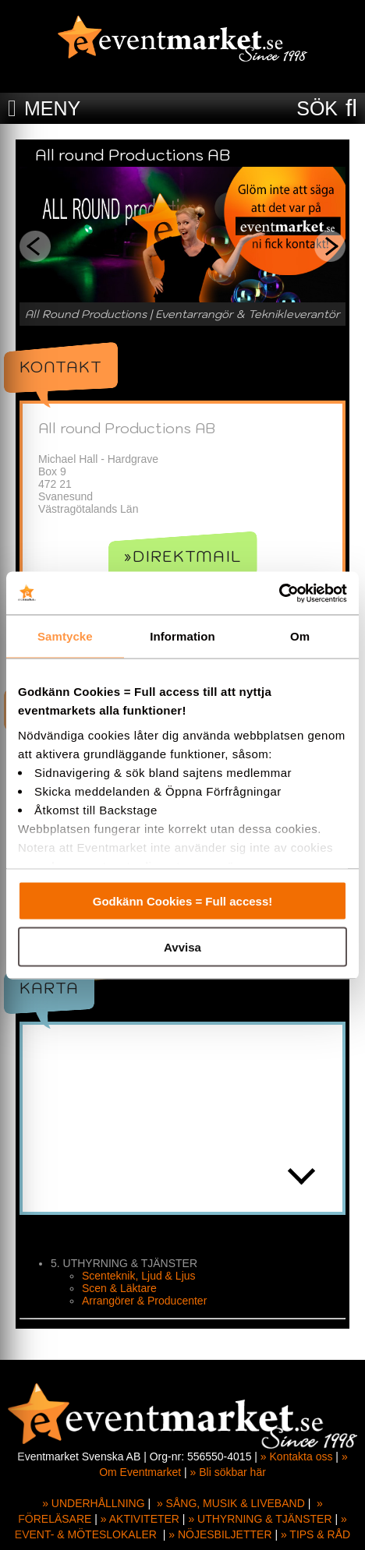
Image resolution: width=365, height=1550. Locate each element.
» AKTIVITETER (140, 1519)
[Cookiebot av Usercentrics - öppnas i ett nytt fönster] (279, 593)
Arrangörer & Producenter (144, 1300)
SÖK (317, 108)
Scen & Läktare (119, 1288)
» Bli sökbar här (228, 1472)
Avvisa (182, 946)
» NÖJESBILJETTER (219, 1534)
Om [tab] (300, 636)
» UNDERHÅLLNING (93, 1503)
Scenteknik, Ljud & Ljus (139, 1275)
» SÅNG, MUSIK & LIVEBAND (231, 1503)
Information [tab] (182, 636)
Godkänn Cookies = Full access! (183, 901)
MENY (52, 108)
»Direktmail (182, 556)
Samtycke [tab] (65, 636)
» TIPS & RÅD (315, 1534)
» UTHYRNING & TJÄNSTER (259, 1519)
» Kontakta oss (296, 1456)
